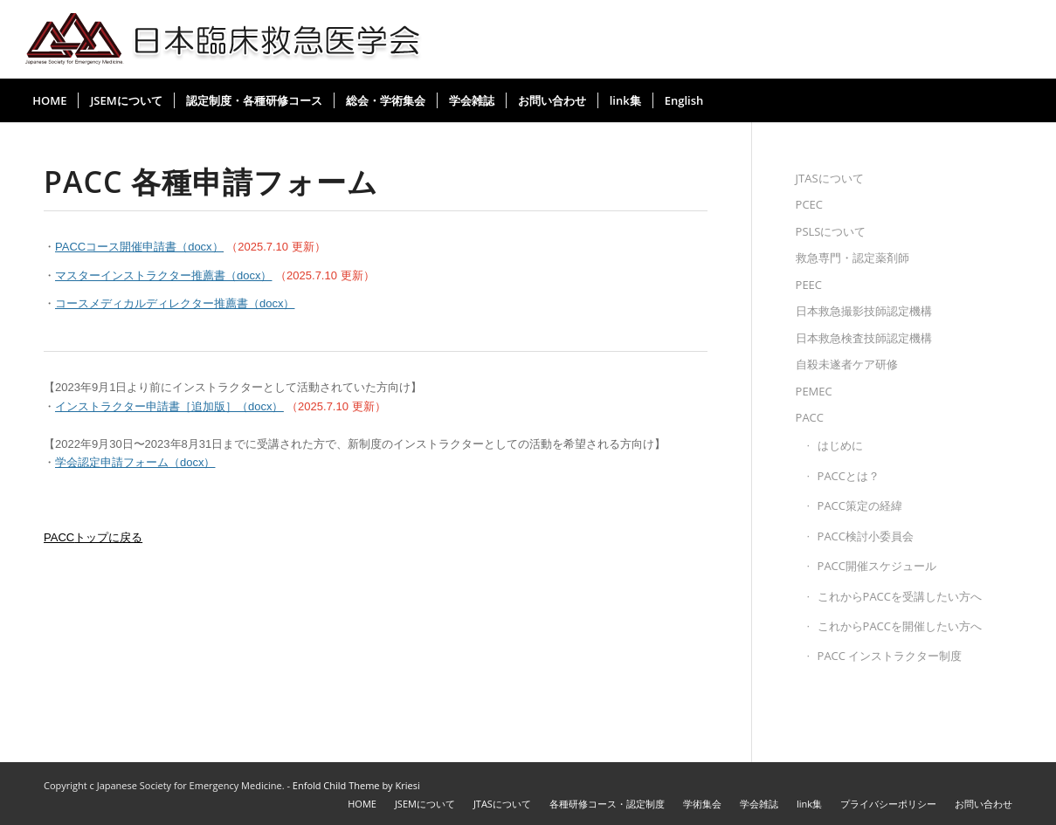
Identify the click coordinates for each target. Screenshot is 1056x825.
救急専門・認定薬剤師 (852, 257)
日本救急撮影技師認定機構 (864, 311)
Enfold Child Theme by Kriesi (356, 785)
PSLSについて (831, 231)
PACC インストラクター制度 (890, 655)
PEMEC (814, 391)
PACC (810, 417)
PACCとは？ (849, 476)
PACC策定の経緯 (860, 505)
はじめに (840, 445)
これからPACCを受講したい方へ (900, 596)
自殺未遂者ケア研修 (847, 364)
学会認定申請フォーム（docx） (135, 462)
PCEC (809, 204)
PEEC (809, 284)
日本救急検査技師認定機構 (864, 338)
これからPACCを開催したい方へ (900, 626)
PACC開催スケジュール (877, 566)
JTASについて (830, 178)
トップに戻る (93, 537)
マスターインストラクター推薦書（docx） (163, 275)
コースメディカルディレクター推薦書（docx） (174, 303)
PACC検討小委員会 (866, 536)
